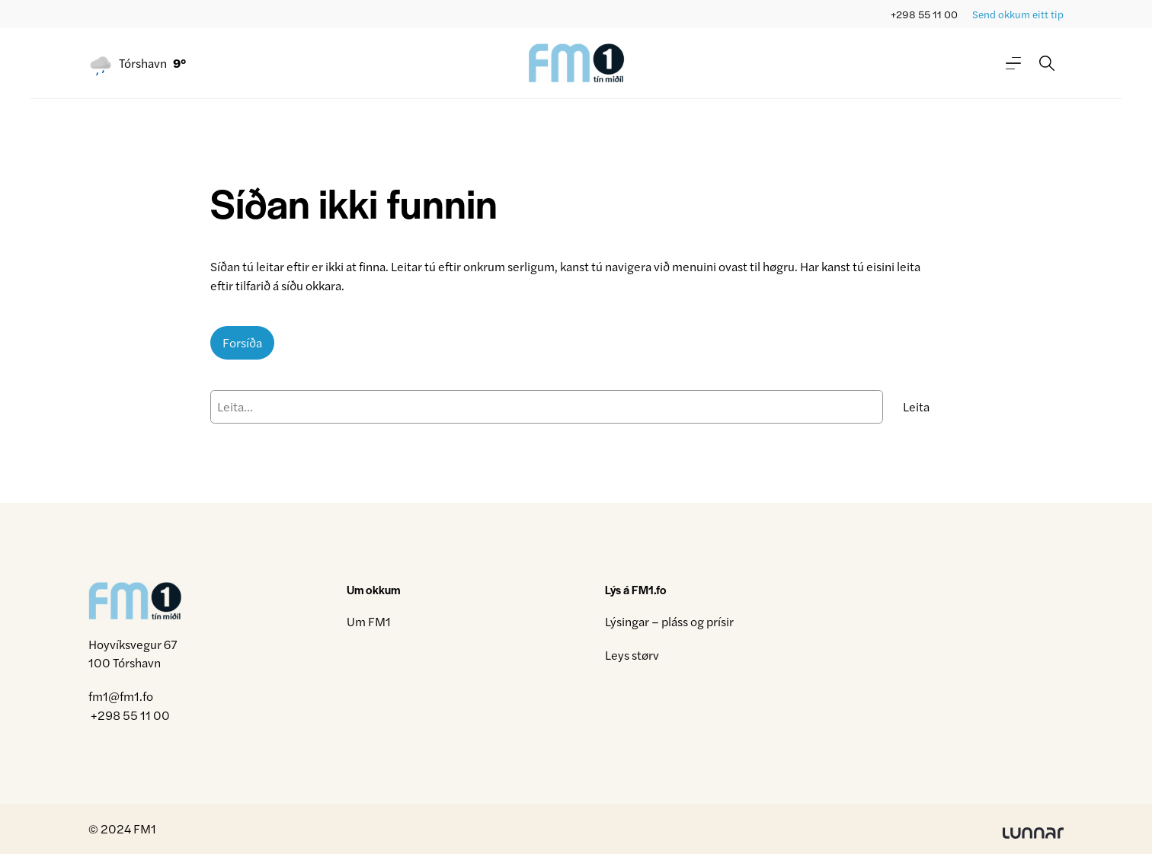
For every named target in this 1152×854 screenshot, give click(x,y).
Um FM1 (369, 621)
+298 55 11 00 (924, 14)
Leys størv (632, 655)
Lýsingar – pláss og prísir (669, 621)
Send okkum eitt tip (1018, 14)
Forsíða (242, 342)
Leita (916, 406)
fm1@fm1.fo (120, 696)
